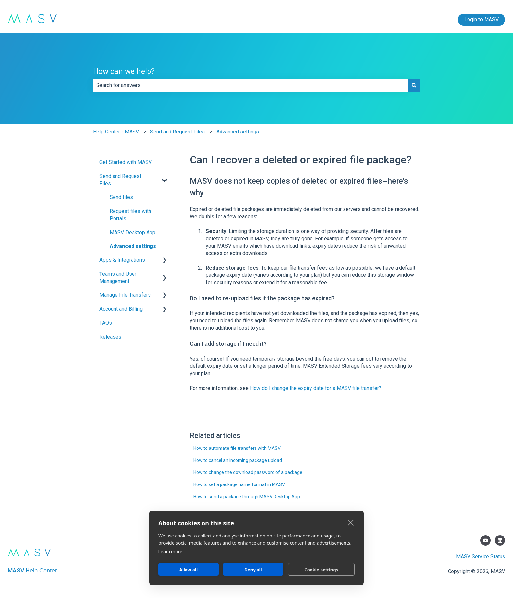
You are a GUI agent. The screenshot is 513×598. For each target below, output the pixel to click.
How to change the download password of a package (247, 472)
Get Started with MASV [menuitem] (125, 162)
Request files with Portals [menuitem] (130, 214)
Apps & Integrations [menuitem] (122, 260)
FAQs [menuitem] (105, 323)
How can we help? (124, 71)
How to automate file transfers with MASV (237, 448)
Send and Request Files (177, 132)
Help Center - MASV (116, 132)
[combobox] (250, 85)
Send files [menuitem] (121, 197)
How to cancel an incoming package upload (237, 460)
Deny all (253, 569)
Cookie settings (321, 569)
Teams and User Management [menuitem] (117, 277)
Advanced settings (237, 132)
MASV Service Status (480, 557)
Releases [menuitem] (110, 337)
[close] (351, 522)
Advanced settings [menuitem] (133, 246)
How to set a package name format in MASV (239, 484)
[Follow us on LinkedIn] (500, 540)
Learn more (170, 551)
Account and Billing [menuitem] (121, 309)
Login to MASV (481, 19)
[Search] (414, 85)
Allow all (188, 569)
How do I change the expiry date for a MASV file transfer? (315, 388)
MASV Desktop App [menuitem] (132, 232)
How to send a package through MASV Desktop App (246, 496)
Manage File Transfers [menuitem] (125, 295)
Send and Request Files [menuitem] (120, 179)
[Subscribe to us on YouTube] (485, 540)
